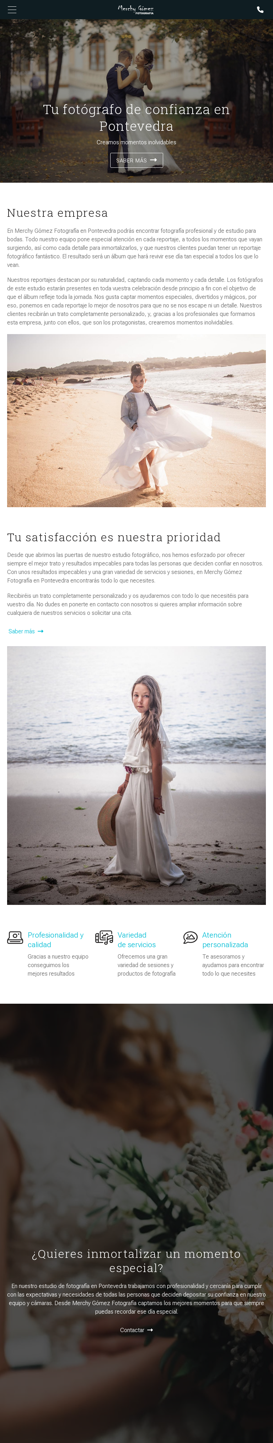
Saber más (131, 160)
